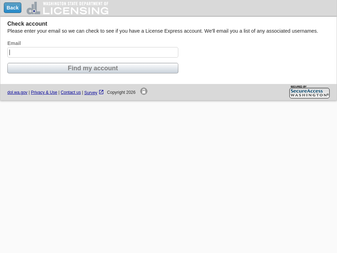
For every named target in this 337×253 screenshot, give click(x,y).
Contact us (71, 92)
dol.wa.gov (17, 92)
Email (14, 43)
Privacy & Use (44, 92)
